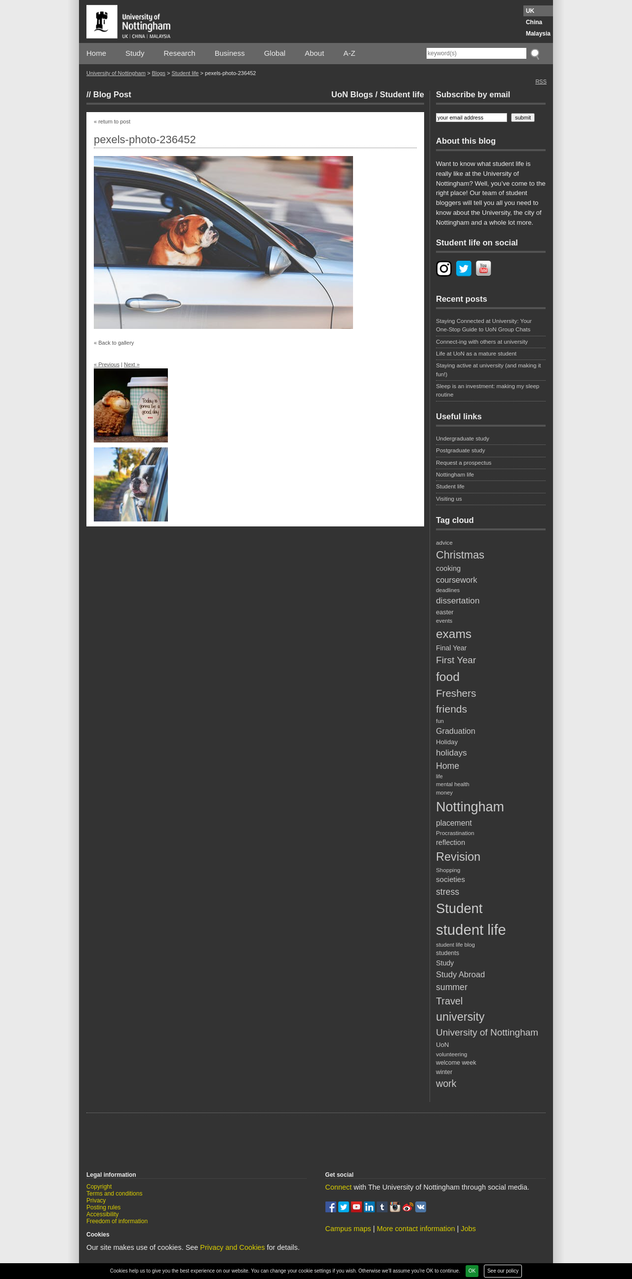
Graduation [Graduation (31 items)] (455, 730)
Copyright (99, 1186)
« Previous (106, 364)
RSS (541, 81)
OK (472, 1271)
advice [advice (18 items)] (444, 542)
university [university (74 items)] (460, 1016)
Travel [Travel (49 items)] (449, 1001)
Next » (132, 364)
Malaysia (538, 33)
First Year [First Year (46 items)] (456, 660)
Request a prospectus (463, 463)
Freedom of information (117, 1221)
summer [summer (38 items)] (452, 987)
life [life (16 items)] (439, 776)
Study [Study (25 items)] (445, 963)
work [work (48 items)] (446, 1083)
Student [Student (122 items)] (459, 908)
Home (96, 53)
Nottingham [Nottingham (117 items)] (470, 806)
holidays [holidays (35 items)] (451, 753)
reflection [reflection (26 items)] (450, 842)
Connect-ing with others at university (482, 342)
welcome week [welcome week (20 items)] (456, 1062)
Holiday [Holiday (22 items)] (447, 742)
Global (274, 53)
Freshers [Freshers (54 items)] (456, 693)
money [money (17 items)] (444, 793)
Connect (338, 1187)
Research (180, 53)
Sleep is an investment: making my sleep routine (487, 390)
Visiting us (449, 499)
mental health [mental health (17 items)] (453, 784)
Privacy (96, 1200)
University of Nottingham (116, 73)
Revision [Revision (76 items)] (458, 856)
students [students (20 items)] (447, 953)
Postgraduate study (460, 450)
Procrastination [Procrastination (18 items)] (455, 833)
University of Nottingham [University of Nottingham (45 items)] (487, 1032)
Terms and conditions (114, 1193)
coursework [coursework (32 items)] (456, 579)
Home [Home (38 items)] (447, 766)
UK (530, 10)
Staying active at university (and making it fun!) (488, 369)
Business (230, 53)
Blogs (158, 73)
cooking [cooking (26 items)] (448, 568)
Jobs (468, 1229)
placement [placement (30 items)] (454, 823)
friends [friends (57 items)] (451, 709)
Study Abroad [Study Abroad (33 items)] (460, 974)
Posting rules (103, 1207)
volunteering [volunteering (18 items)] (451, 1054)
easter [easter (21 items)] (445, 612)
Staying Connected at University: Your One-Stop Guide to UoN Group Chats (484, 325)
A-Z (349, 53)
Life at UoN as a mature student (476, 354)
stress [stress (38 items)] (447, 892)
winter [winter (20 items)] (444, 1072)
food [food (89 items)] (448, 676)
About (314, 53)
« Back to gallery (114, 343)
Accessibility (102, 1214)
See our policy (502, 1271)
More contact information (416, 1229)
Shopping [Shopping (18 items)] (448, 870)
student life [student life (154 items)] (471, 929)
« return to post (112, 121)
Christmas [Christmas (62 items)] (460, 555)
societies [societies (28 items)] (450, 879)
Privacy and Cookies (232, 1247)
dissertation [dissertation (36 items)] (457, 600)
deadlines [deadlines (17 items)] (448, 590)
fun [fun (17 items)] (440, 721)
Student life (184, 73)
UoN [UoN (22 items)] (442, 1044)
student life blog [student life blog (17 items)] (455, 945)
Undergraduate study (462, 438)
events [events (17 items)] (444, 621)
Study (134, 53)
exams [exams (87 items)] (454, 633)
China (534, 22)
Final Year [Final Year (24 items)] (451, 648)
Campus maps (348, 1229)
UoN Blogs (352, 94)
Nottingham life (455, 475)
